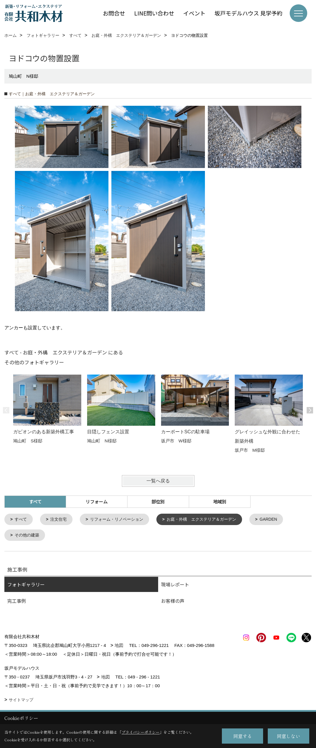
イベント (194, 13)
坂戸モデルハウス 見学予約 (248, 13)
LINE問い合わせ (154, 13)
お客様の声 (172, 601)
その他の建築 (28, 536)
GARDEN (281, 519)
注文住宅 (60, 519)
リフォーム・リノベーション (121, 519)
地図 (119, 646)
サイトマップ (21, 701)
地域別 (219, 501)
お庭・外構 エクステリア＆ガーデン (211, 519)
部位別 (158, 501)
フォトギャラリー (26, 585)
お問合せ (114, 13)
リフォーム (97, 501)
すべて (21, 519)
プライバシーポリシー (141, 732)
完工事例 (16, 601)
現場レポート (175, 585)
